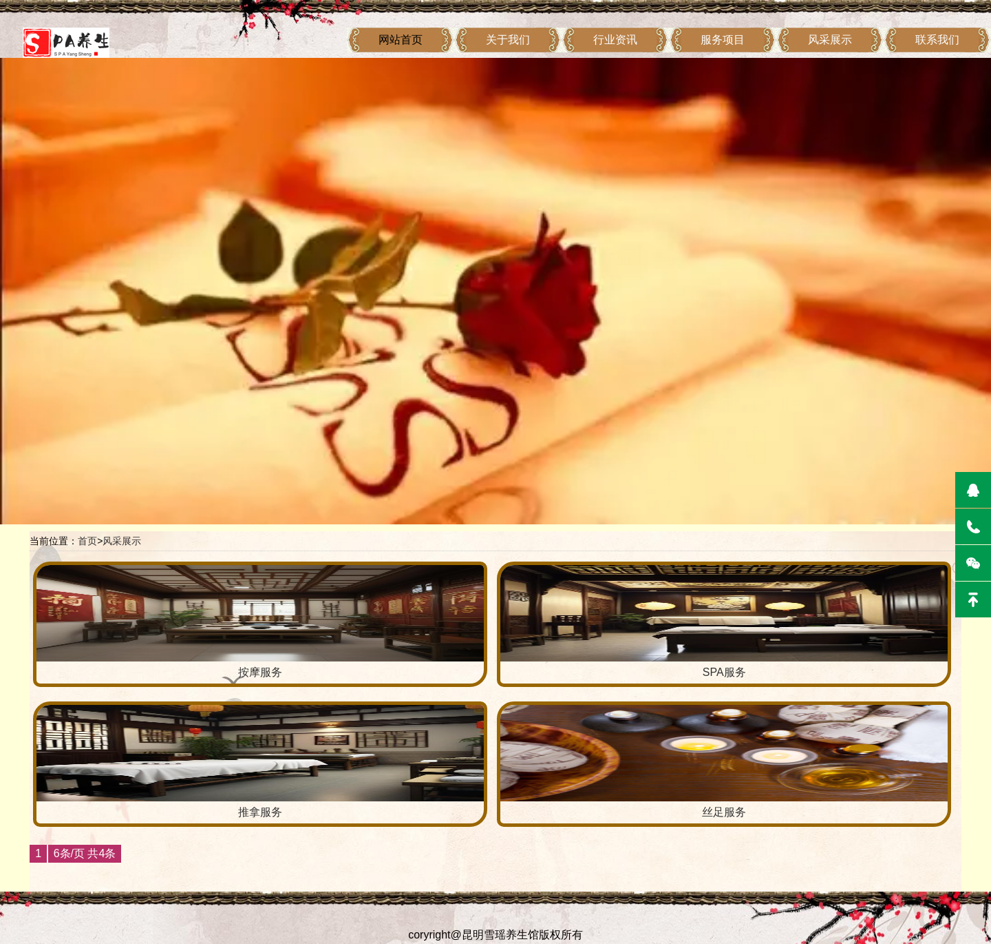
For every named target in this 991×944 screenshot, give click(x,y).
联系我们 (937, 39)
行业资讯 (615, 39)
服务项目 (723, 39)
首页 (87, 540)
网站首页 (401, 39)
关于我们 (508, 39)
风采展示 (830, 39)
